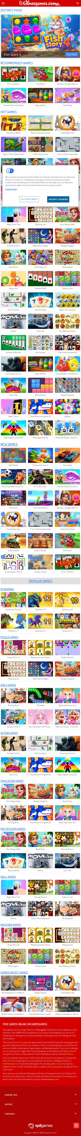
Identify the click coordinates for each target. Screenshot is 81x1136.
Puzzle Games (9, 637)
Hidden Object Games (14, 972)
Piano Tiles (7, 1061)
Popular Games (40, 581)
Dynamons (7, 589)
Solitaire (69, 1054)
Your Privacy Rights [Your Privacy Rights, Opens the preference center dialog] (29, 199)
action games (23, 1042)
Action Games (9, 733)
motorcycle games (54, 1066)
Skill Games (8, 876)
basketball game (9, 1063)
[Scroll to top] (76, 1125)
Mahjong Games (11, 924)
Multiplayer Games (13, 829)
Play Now (72, 54)
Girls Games (8, 685)
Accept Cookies (58, 199)
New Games (9, 444)
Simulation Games (12, 781)
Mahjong (66, 1051)
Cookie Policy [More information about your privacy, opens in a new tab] (11, 189)
